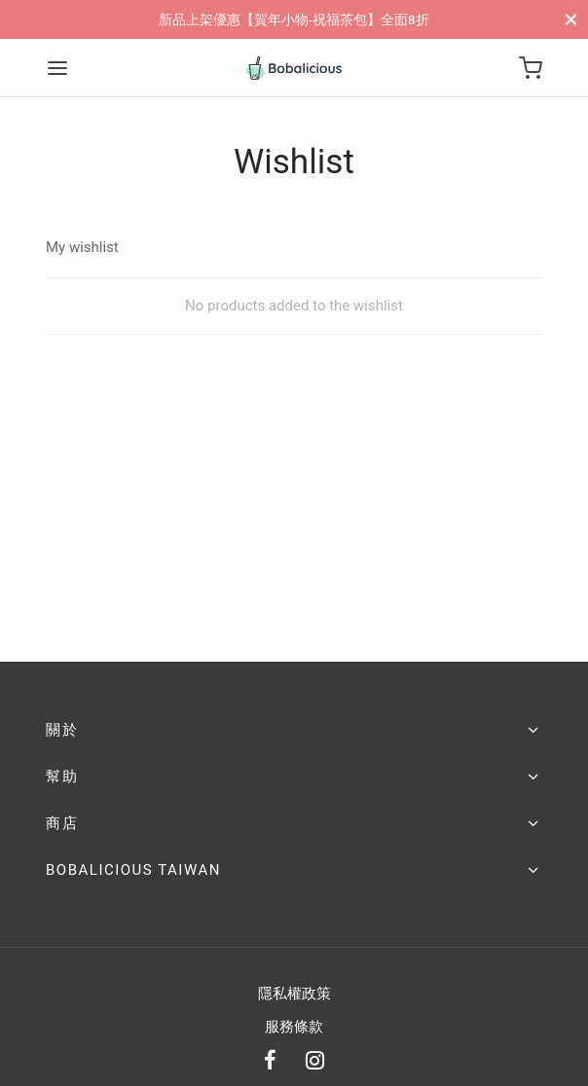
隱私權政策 (294, 993)
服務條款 (294, 1026)
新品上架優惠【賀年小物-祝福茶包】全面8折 (293, 19)
